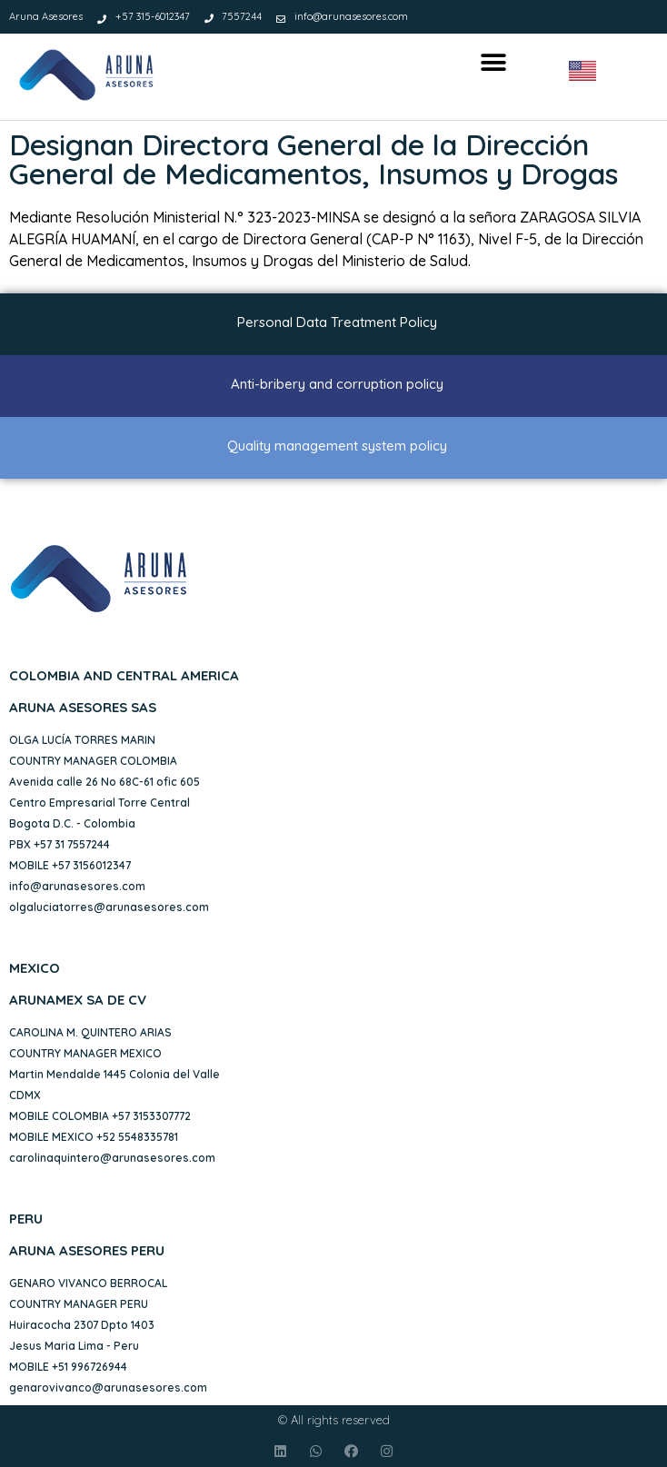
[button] (493, 63)
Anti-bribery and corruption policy (337, 383)
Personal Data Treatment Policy (337, 322)
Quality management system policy (337, 445)
